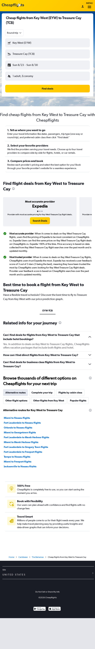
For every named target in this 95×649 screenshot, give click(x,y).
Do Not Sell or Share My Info (47, 592)
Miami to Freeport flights (17, 461)
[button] (47, 42)
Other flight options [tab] (16, 400)
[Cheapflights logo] (13, 5)
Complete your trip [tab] (42, 392)
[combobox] (14, 32)
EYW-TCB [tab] (47, 310)
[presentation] (13, 188)
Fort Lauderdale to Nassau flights (22, 422)
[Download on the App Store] (55, 609)
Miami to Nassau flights (17, 417)
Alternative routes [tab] (15, 392)
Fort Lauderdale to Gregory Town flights (26, 447)
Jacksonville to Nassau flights (20, 466)
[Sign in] (82, 6)
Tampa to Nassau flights (17, 456)
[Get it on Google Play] (40, 609)
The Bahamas (38, 557)
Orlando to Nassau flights (18, 427)
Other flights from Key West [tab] (48, 400)
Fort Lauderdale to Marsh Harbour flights (26, 437)
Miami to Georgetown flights (20, 432)
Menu (89, 6)
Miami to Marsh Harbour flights (21, 442)
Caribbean (23, 557)
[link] (40, 220)
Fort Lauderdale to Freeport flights (23, 451)
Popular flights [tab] (78, 400)
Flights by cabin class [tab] (70, 392)
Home (11, 557)
